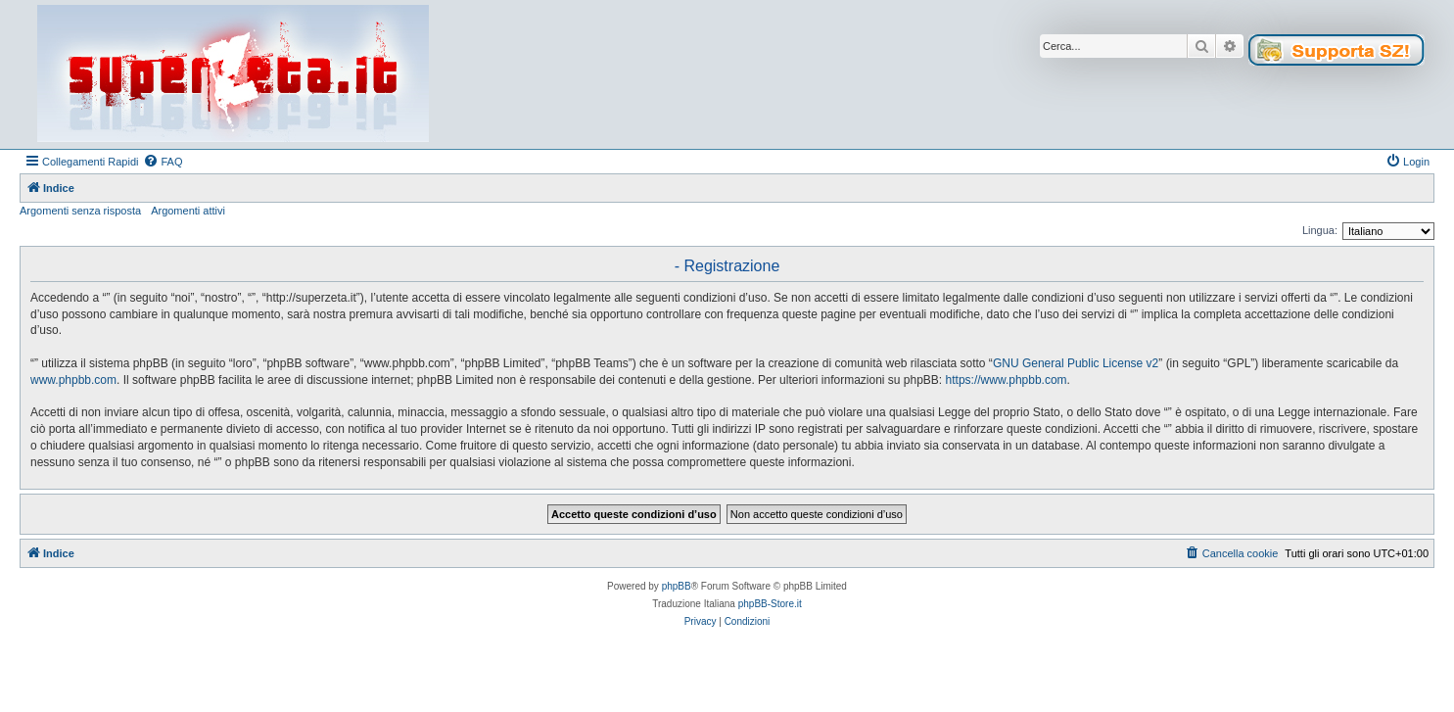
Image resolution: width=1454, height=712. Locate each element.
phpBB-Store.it (770, 603)
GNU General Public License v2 (1075, 363)
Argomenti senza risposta (80, 210)
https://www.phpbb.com (1006, 380)
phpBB (676, 586)
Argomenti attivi (188, 210)
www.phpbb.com (73, 380)
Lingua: (1319, 230)
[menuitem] (162, 161)
